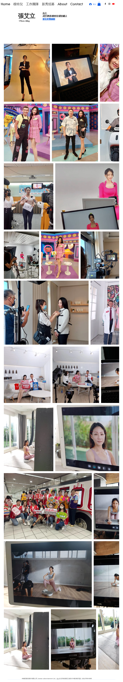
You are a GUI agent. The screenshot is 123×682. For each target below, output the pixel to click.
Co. (58, 678)
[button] (99, 4)
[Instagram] (109, 4)
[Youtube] (113, 4)
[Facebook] (105, 4)
